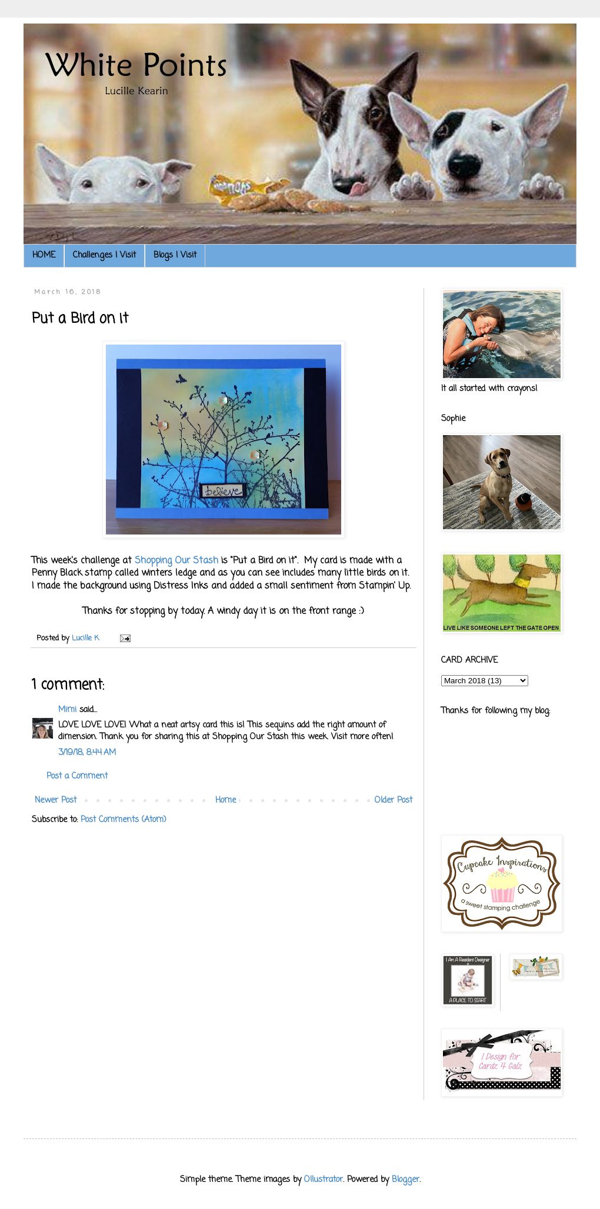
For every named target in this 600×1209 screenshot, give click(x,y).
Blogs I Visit (175, 255)
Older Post (393, 800)
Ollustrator (323, 1180)
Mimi (67, 710)
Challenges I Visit (104, 255)
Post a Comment (77, 776)
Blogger (405, 1180)
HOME (43, 255)
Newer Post (55, 800)
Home (225, 800)
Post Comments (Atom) (123, 820)
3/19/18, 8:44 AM (87, 753)
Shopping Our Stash (176, 560)
